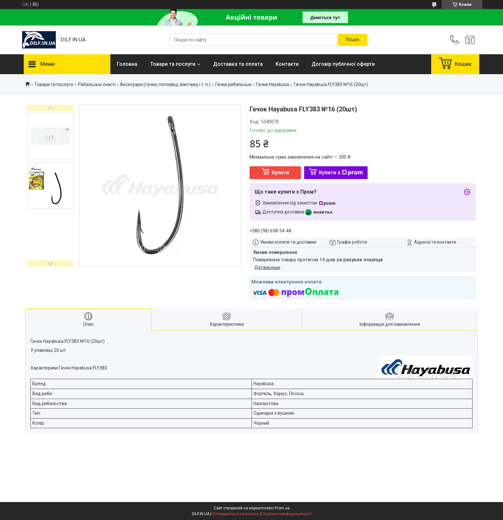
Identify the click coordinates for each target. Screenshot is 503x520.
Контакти (287, 64)
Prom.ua (282, 508)
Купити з (341, 172)
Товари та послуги (172, 64)
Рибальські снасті (96, 84)
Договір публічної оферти (343, 64)
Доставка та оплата (238, 64)
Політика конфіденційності (286, 514)
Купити (280, 172)
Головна (127, 64)
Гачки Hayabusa (272, 84)
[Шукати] (352, 40)
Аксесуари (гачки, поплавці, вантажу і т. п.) (165, 84)
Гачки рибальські (233, 84)
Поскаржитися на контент (236, 514)
